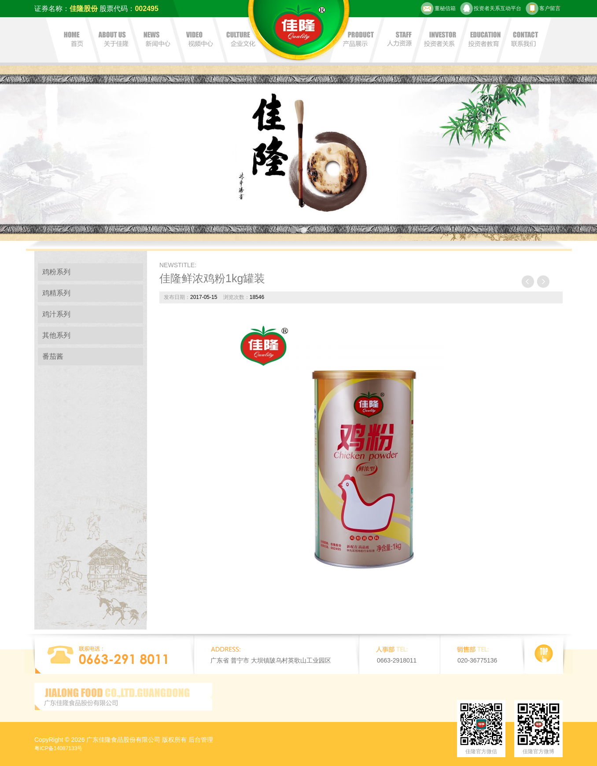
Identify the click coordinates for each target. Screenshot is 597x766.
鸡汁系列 (56, 314)
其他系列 (56, 335)
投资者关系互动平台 (490, 8)
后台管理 (200, 739)
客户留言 (543, 8)
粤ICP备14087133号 (58, 748)
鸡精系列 (56, 293)
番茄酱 (52, 356)
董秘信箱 (438, 8)
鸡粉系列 (56, 272)
